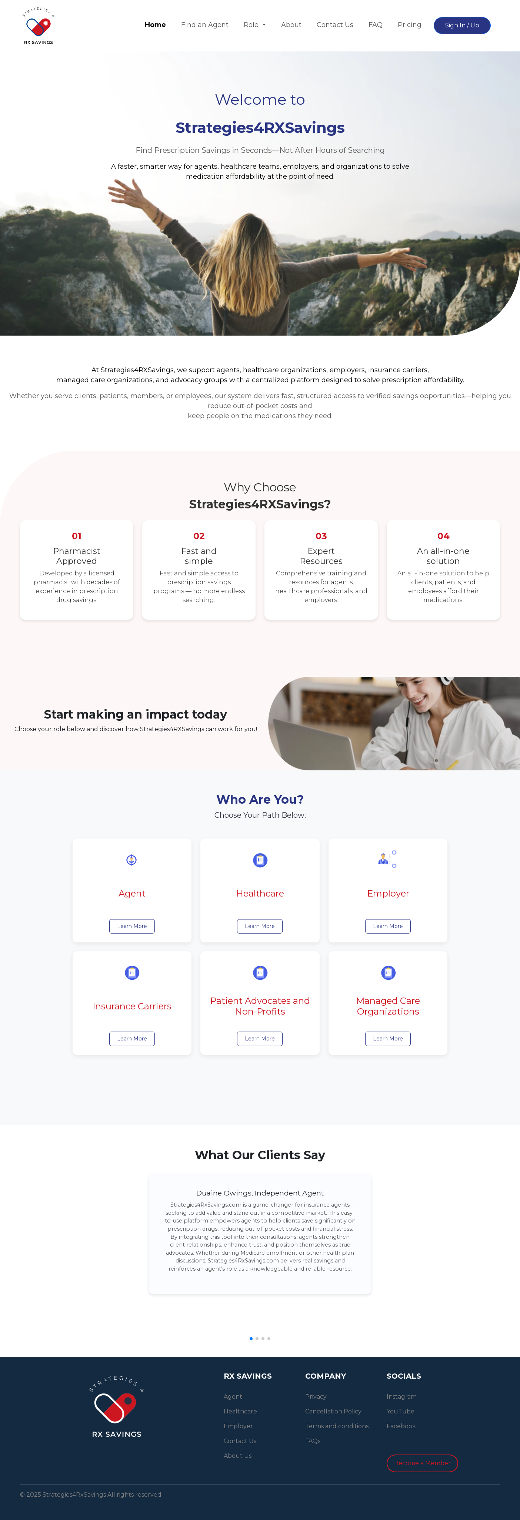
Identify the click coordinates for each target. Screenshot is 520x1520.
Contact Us (335, 25)
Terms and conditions (337, 1426)
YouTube (400, 1411)
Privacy (316, 1396)
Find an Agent (205, 25)
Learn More (132, 926)
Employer (238, 1426)
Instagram (402, 1396)
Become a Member (422, 1463)
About (291, 25)
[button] (251, 1338)
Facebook (401, 1426)
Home (155, 25)
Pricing (409, 25)
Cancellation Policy (333, 1411)
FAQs (312, 1441)
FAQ (376, 25)
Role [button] (252, 25)
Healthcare (240, 1411)
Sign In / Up (462, 25)
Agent (233, 1396)
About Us (237, 1455)
